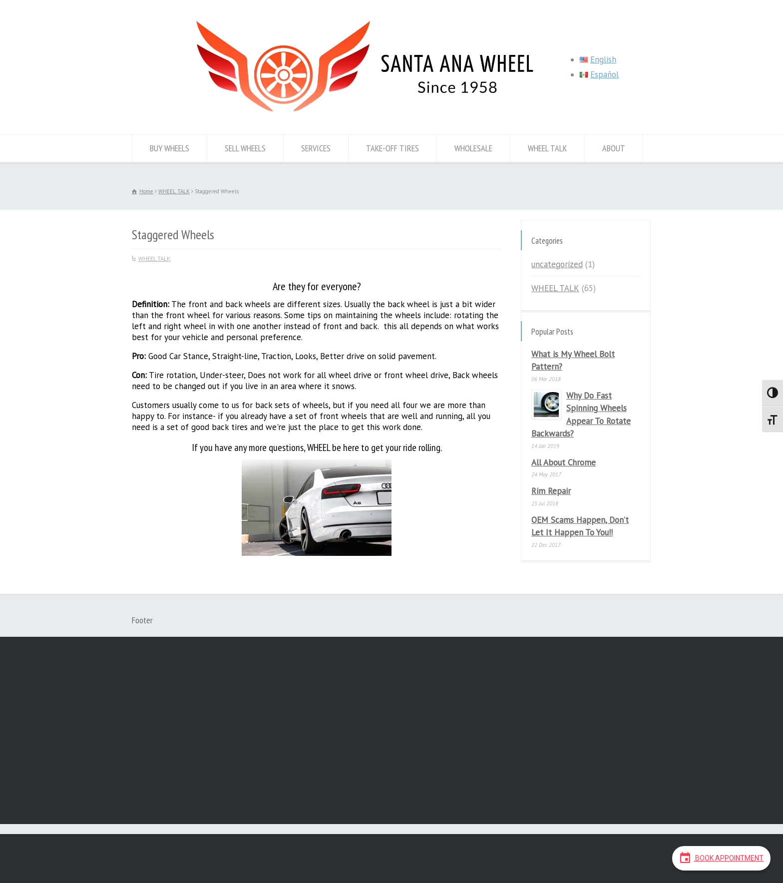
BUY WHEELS (169, 148)
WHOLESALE (473, 148)
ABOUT (613, 148)
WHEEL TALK (547, 148)
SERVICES (316, 148)
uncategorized (557, 264)
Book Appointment (721, 858)
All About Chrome (563, 462)
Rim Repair (551, 490)
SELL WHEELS (245, 148)
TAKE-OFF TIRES (392, 148)
